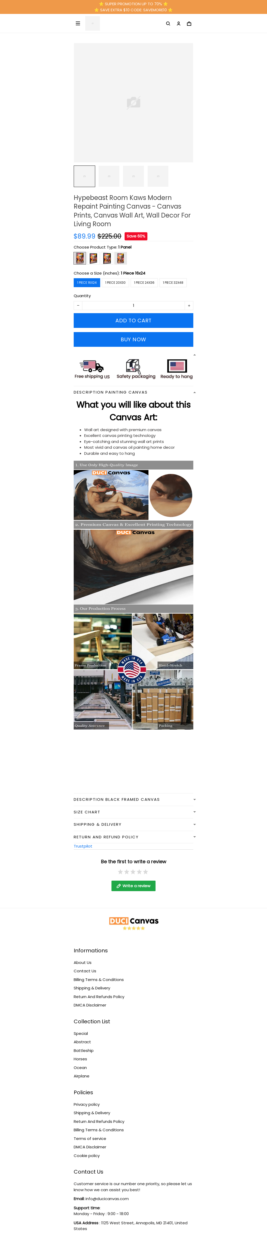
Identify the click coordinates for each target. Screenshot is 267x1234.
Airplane (81, 1076)
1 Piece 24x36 (144, 282)
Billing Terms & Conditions (99, 979)
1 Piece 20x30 (115, 282)
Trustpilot (83, 846)
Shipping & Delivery (92, 988)
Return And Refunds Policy (99, 996)
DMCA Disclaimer (90, 1005)
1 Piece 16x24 (133, 273)
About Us (83, 962)
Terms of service (90, 1138)
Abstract (82, 1042)
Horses (80, 1059)
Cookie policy (87, 1155)
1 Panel (124, 247)
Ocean (80, 1067)
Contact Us (85, 971)
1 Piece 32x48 (173, 282)
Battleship (84, 1050)
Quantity (82, 295)
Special (81, 1033)
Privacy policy (87, 1104)
